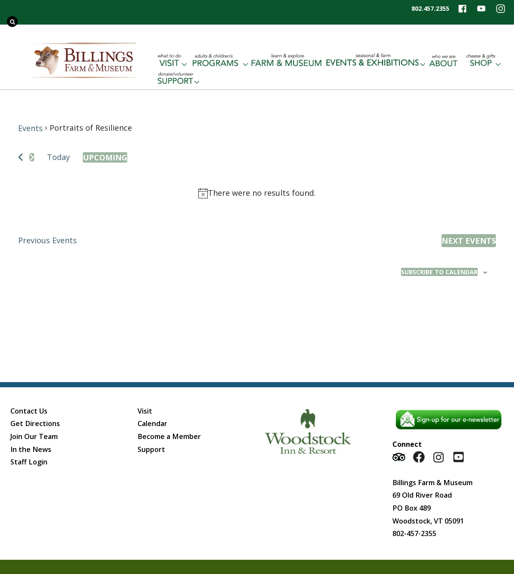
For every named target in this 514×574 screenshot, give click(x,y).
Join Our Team (34, 436)
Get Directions (35, 423)
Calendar (152, 423)
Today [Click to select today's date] (58, 157)
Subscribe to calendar (439, 272)
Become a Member (169, 436)
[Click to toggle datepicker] (105, 157)
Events (30, 128)
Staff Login (28, 462)
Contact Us (28, 411)
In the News (30, 449)
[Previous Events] (20, 157)
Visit (145, 411)
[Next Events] (31, 157)
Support (151, 449)
